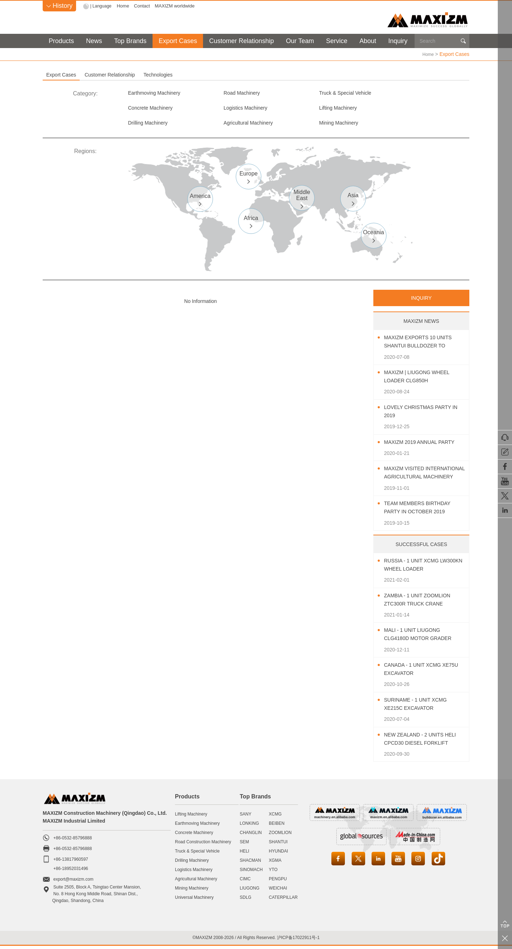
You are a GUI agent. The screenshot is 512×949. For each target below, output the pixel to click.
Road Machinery (234, 93)
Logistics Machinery (153, 109)
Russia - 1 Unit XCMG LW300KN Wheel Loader (420, 568)
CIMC (245, 882)
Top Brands (130, 40)
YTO (273, 872)
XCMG (275, 817)
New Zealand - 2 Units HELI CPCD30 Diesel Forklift (418, 742)
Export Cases (178, 40)
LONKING (249, 826)
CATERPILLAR (283, 900)
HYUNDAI (278, 854)
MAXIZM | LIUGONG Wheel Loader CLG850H (421, 380)
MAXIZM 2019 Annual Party (424, 445)
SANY (245, 817)
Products (61, 40)
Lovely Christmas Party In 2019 (422, 414)
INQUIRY (421, 301)
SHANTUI (278, 845)
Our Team (300, 40)
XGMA (275, 863)
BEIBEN (276, 826)
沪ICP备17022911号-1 (298, 940)
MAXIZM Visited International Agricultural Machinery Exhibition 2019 (423, 476)
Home (124, 6)
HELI (244, 854)
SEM (244, 845)
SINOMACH (251, 872)
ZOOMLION (280, 835)
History (59, 5)
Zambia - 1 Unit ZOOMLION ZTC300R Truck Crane (422, 603)
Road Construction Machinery (203, 845)
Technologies (246, 74)
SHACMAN (250, 863)
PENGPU (278, 882)
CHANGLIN (251, 835)
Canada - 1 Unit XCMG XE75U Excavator (416, 672)
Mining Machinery (150, 125)
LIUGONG (249, 891)
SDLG (245, 900)
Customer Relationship (241, 40)
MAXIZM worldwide (176, 6)
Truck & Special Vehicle (328, 93)
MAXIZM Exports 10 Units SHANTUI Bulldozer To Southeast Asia (423, 345)
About (367, 40)
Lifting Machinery (234, 109)
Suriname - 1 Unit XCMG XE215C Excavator (420, 707)
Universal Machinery (194, 900)
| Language (101, 6)
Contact (144, 6)
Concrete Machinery (409, 93)
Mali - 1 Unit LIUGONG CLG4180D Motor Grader (422, 637)
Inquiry (397, 40)
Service (336, 40)
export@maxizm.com (73, 882)
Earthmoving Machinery (158, 93)
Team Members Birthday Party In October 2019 (422, 511)
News (94, 40)
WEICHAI (278, 891)
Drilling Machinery (321, 109)
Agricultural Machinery (412, 109)
